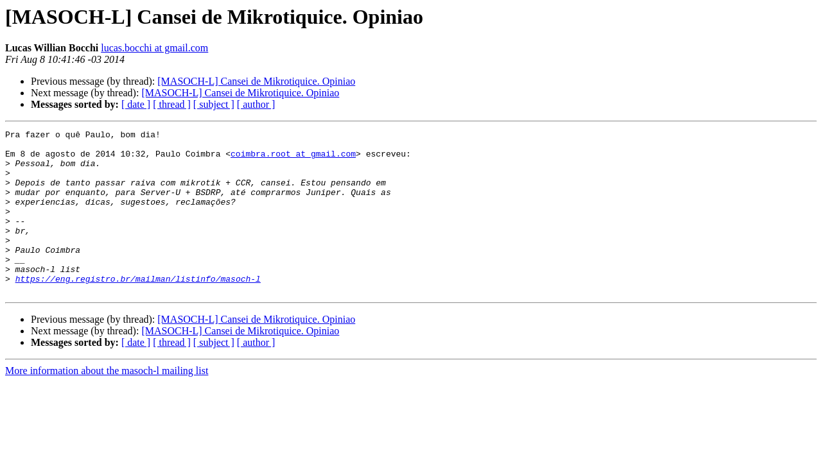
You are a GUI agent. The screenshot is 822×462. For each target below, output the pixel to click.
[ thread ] (172, 104)
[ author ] (256, 104)
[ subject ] (213, 104)
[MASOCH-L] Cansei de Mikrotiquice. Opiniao (256, 81)
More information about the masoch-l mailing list (106, 403)
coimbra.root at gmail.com (293, 159)
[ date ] (135, 104)
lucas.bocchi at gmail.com (154, 47)
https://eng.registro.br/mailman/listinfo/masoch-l (138, 309)
